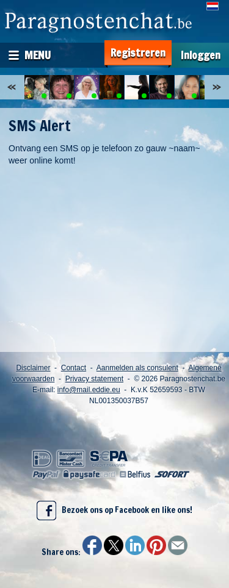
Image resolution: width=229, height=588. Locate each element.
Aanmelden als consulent (137, 368)
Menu (37, 55)
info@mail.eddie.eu (88, 389)
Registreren (138, 52)
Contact (73, 368)
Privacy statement (94, 379)
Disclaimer (33, 368)
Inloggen (200, 55)
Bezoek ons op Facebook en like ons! (114, 510)
